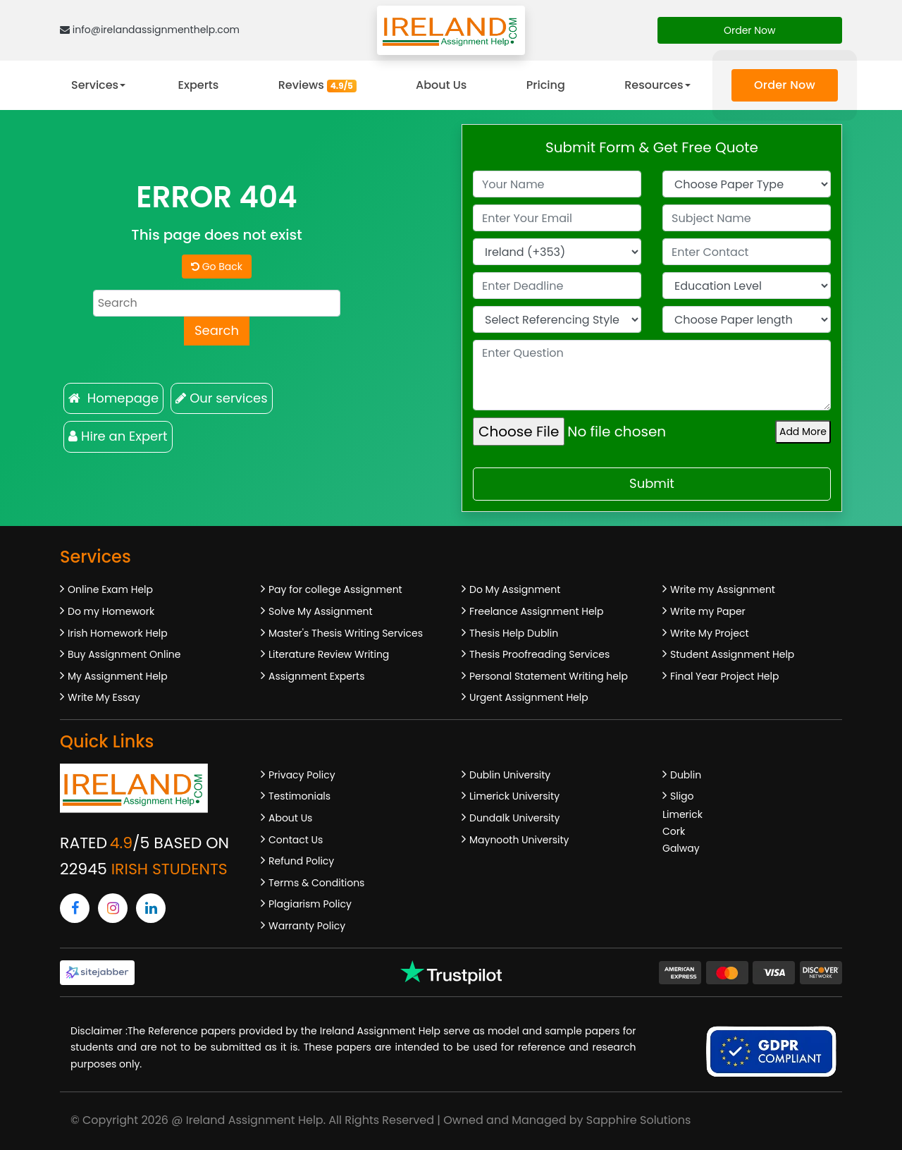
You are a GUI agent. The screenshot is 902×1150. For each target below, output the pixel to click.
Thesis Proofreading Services (539, 654)
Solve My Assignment (320, 611)
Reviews (317, 85)
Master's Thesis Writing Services (345, 633)
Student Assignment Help (732, 654)
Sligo (682, 796)
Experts (198, 85)
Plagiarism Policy (310, 904)
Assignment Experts (316, 676)
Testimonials (299, 796)
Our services (221, 398)
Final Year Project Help (724, 676)
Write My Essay (104, 697)
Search (216, 330)
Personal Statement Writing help (548, 676)
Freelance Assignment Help (536, 611)
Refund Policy (301, 861)
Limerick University (514, 796)
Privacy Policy (301, 775)
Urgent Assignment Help (528, 697)
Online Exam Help (110, 589)
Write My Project (709, 633)
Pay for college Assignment (335, 589)
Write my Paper (708, 611)
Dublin (685, 775)
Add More (803, 431)
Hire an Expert (118, 436)
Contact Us (295, 840)
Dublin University (509, 775)
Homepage (113, 398)
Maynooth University (519, 840)
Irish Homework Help (118, 633)
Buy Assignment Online (124, 654)
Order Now (750, 30)
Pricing (545, 85)
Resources (653, 85)
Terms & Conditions (316, 883)
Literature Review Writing (328, 654)
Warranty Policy (306, 926)
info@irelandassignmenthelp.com (150, 30)
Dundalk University (514, 818)
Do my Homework (111, 611)
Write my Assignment (722, 589)
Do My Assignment (514, 589)
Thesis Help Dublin (513, 633)
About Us (441, 85)
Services (94, 85)
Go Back (216, 266)
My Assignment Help (118, 676)
